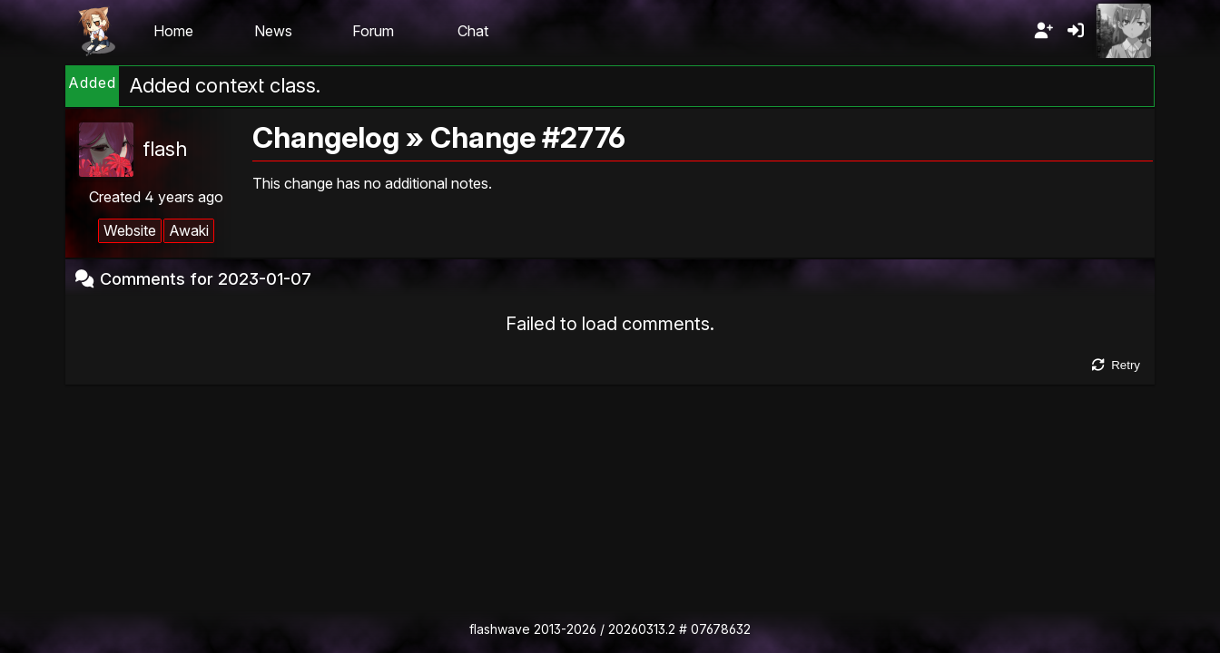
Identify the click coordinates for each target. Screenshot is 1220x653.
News (273, 31)
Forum (373, 31)
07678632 (721, 629)
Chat (473, 31)
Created (156, 197)
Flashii (96, 31)
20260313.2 (641, 629)
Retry (1116, 365)
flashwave (499, 629)
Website (129, 230)
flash (165, 149)
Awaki (189, 230)
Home (173, 31)
